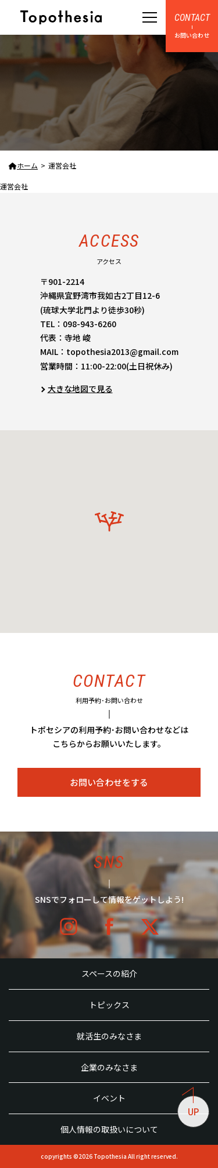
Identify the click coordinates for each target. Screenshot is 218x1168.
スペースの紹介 (109, 973)
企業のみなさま (109, 1067)
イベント (109, 1098)
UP (190, 1107)
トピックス (109, 1004)
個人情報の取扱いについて (109, 1129)
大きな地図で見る (80, 388)
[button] (109, 521)
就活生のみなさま (109, 1036)
